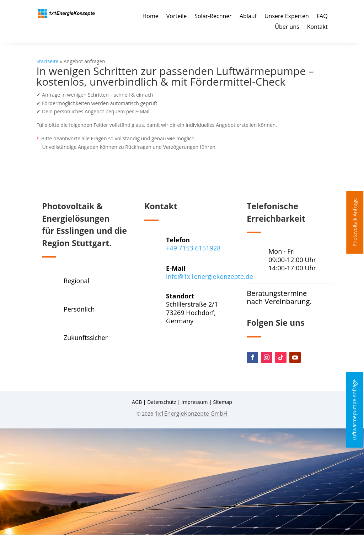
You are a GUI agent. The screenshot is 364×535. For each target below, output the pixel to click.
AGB (137, 402)
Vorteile (176, 16)
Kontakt (317, 27)
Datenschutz (161, 402)
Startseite (47, 61)
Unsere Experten (286, 16)
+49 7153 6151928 (193, 248)
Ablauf (248, 16)
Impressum (195, 402)
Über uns (287, 27)
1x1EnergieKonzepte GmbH (191, 413)
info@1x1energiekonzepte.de (209, 276)
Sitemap (222, 402)
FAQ (322, 16)
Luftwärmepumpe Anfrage (354, 409)
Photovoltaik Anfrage (354, 222)
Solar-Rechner (213, 16)
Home (151, 16)
